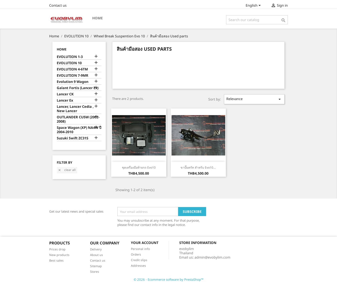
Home (97, 18)
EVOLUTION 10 (69, 63)
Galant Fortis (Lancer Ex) (77, 88)
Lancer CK (65, 94)
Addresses (138, 266)
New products (59, 255)
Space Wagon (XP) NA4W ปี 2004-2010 (79, 129)
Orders (136, 254)
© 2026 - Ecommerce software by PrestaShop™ (169, 279)
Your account (144, 242)
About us (96, 255)
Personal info (140, 249)
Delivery (96, 249)
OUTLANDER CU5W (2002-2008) (78, 119)
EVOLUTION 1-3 (70, 57)
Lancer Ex (65, 100)
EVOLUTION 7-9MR (72, 75)
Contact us (58, 5)
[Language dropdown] (254, 5)
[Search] (257, 19)
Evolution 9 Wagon (72, 81)
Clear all (67, 170)
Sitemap (96, 266)
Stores (94, 272)
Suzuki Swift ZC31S (72, 138)
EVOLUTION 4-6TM (72, 69)
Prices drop (57, 249)
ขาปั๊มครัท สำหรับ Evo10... (198, 167)
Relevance (254, 99)
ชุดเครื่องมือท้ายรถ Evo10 (139, 167)
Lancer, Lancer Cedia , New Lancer (75, 108)
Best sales (56, 260)
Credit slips (139, 260)
